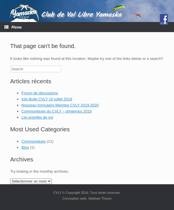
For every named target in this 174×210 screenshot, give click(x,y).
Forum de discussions (39, 93)
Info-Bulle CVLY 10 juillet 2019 (46, 99)
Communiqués (33, 141)
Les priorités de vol (37, 117)
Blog (25, 147)
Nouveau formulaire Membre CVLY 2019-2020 (60, 105)
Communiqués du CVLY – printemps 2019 (56, 111)
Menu (13, 27)
